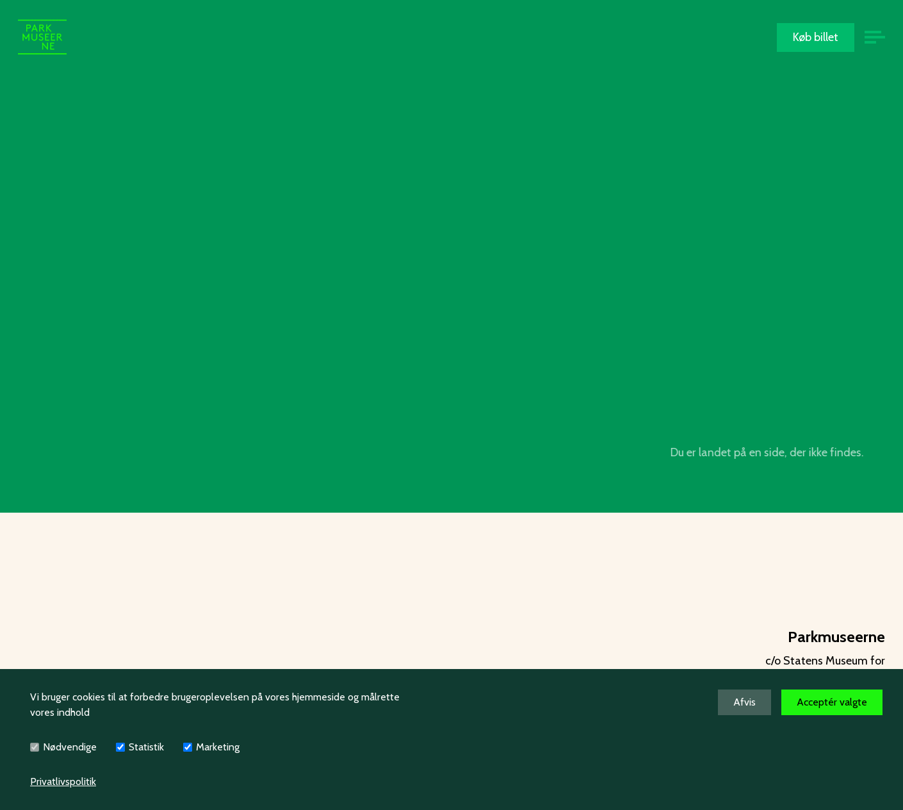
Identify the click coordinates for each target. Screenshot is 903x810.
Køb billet (815, 37)
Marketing (218, 747)
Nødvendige (70, 747)
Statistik (146, 747)
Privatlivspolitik (63, 781)
